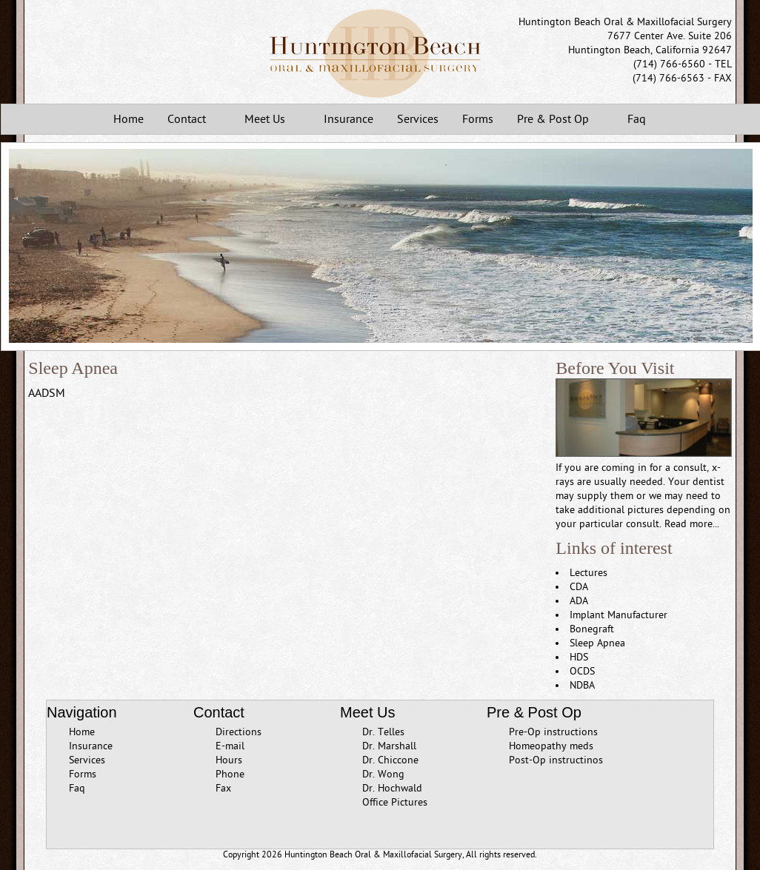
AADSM (46, 393)
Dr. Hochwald (392, 788)
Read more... (691, 524)
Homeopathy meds (551, 746)
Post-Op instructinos (556, 760)
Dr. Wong (383, 774)
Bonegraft (592, 629)
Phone (230, 774)
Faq (636, 119)
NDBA (582, 685)
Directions (238, 732)
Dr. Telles (383, 732)
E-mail (230, 746)
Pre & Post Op (556, 120)
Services (418, 119)
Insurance (348, 119)
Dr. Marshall (389, 746)
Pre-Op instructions (553, 732)
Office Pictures (394, 802)
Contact (190, 120)
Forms (477, 119)
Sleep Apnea (597, 643)
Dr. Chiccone (390, 760)
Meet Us (268, 120)
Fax (223, 788)
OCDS (582, 671)
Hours (229, 760)
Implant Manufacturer (618, 615)
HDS (579, 657)
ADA (579, 601)
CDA (579, 586)
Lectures (588, 572)
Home (128, 119)
